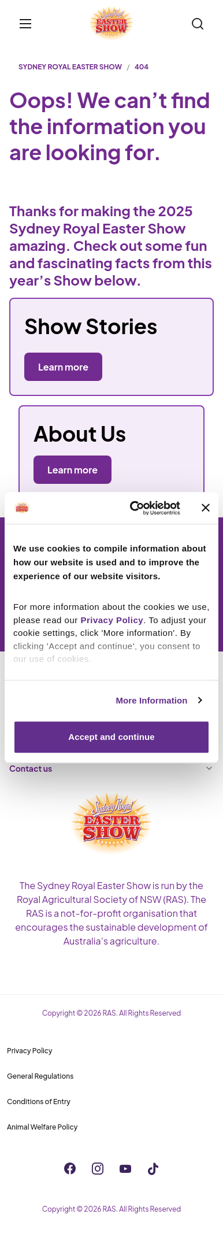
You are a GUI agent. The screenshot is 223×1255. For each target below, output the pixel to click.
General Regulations (40, 1076)
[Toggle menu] (25, 24)
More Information (151, 700)
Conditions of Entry (38, 1101)
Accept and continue (111, 737)
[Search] (198, 23)
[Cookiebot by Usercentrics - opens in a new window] (134, 508)
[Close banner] (206, 508)
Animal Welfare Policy (42, 1127)
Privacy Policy (30, 1050)
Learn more (72, 470)
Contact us (111, 768)
